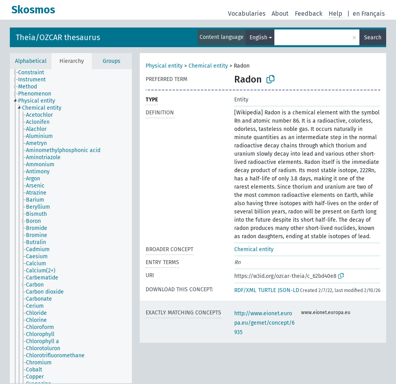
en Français (369, 13)
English (258, 37)
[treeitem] (34, 72)
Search (372, 37)
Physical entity (164, 65)
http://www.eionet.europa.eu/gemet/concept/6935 (264, 323)
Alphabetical (30, 61)
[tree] (71, 226)
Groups (111, 61)
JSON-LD (288, 290)
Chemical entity (208, 65)
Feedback (308, 13)
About (280, 13)
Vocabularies (246, 13)
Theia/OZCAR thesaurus (58, 37)
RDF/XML (245, 290)
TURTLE (267, 290)
